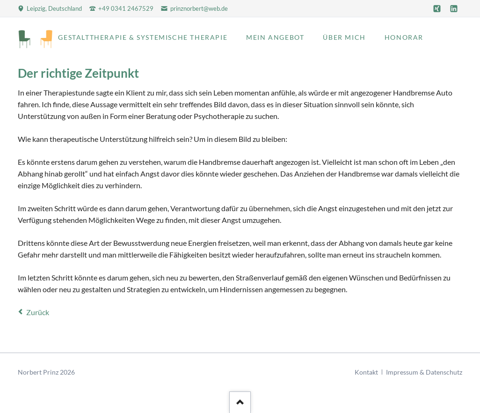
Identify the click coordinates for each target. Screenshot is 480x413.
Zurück (37, 312)
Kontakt (366, 372)
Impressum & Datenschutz (424, 372)
